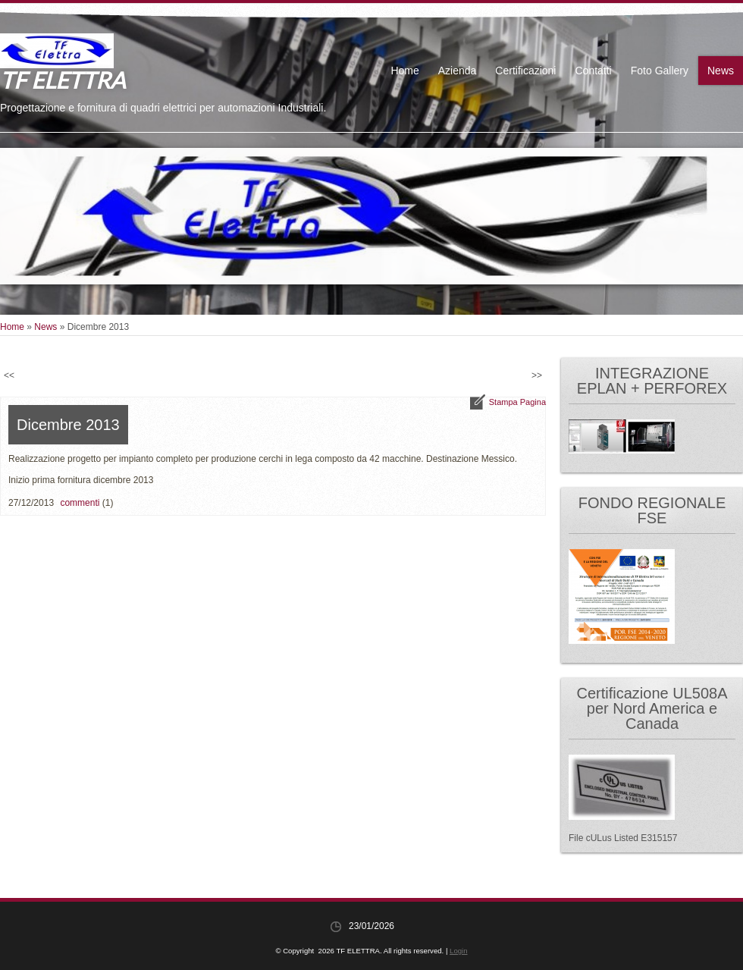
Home (404, 70)
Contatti (593, 70)
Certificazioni (525, 70)
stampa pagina (517, 402)
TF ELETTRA (62, 79)
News (720, 70)
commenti (79, 503)
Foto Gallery (659, 70)
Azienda (457, 70)
